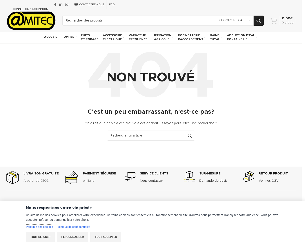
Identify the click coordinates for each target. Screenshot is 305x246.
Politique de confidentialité (73, 226)
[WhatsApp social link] (67, 4)
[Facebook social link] (55, 4)
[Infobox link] (32, 178)
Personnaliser (72, 237)
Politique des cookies (39, 226)
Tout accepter (106, 237)
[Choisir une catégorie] (235, 20)
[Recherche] (163, 21)
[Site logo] (31, 20)
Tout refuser (40, 237)
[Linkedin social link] (61, 4)
